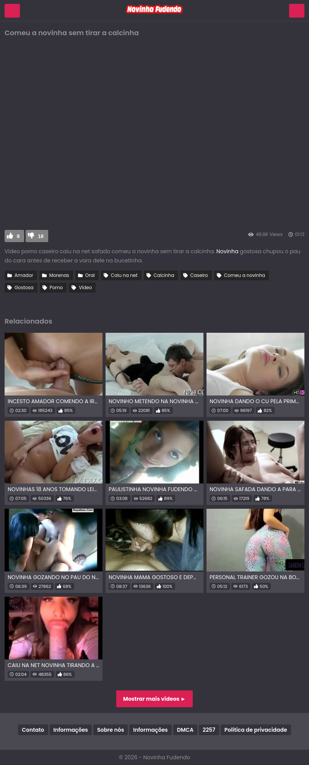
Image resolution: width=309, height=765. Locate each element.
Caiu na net (124, 275)
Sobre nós (110, 730)
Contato (33, 730)
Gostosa (24, 287)
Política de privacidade (255, 730)
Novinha (228, 251)
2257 (209, 730)
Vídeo (85, 287)
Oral (90, 275)
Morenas (59, 275)
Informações (71, 730)
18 (41, 236)
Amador (24, 275)
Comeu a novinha (244, 275)
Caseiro (199, 275)
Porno (56, 287)
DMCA (185, 730)
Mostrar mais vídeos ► (154, 699)
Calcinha (164, 275)
